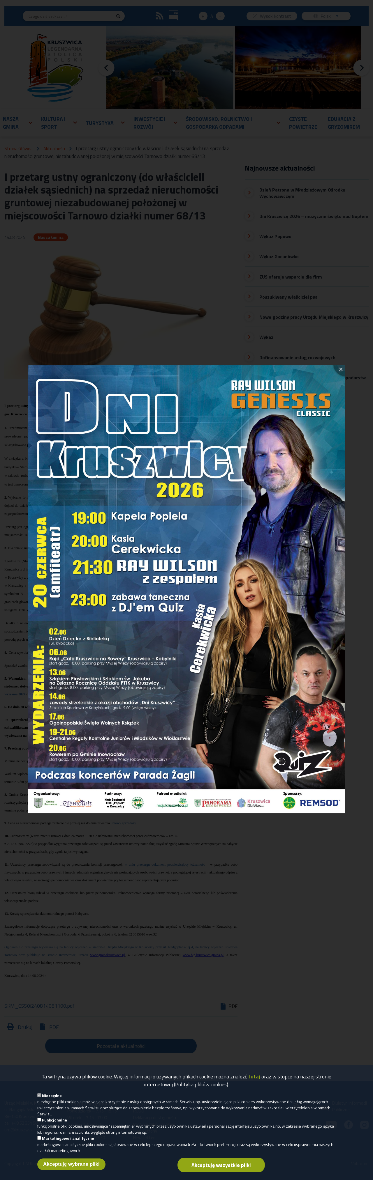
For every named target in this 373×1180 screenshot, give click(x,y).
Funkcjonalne (54, 1121)
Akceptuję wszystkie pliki (221, 1166)
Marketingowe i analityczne (68, 1139)
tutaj (254, 1078)
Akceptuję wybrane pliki (71, 1165)
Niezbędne (52, 1097)
